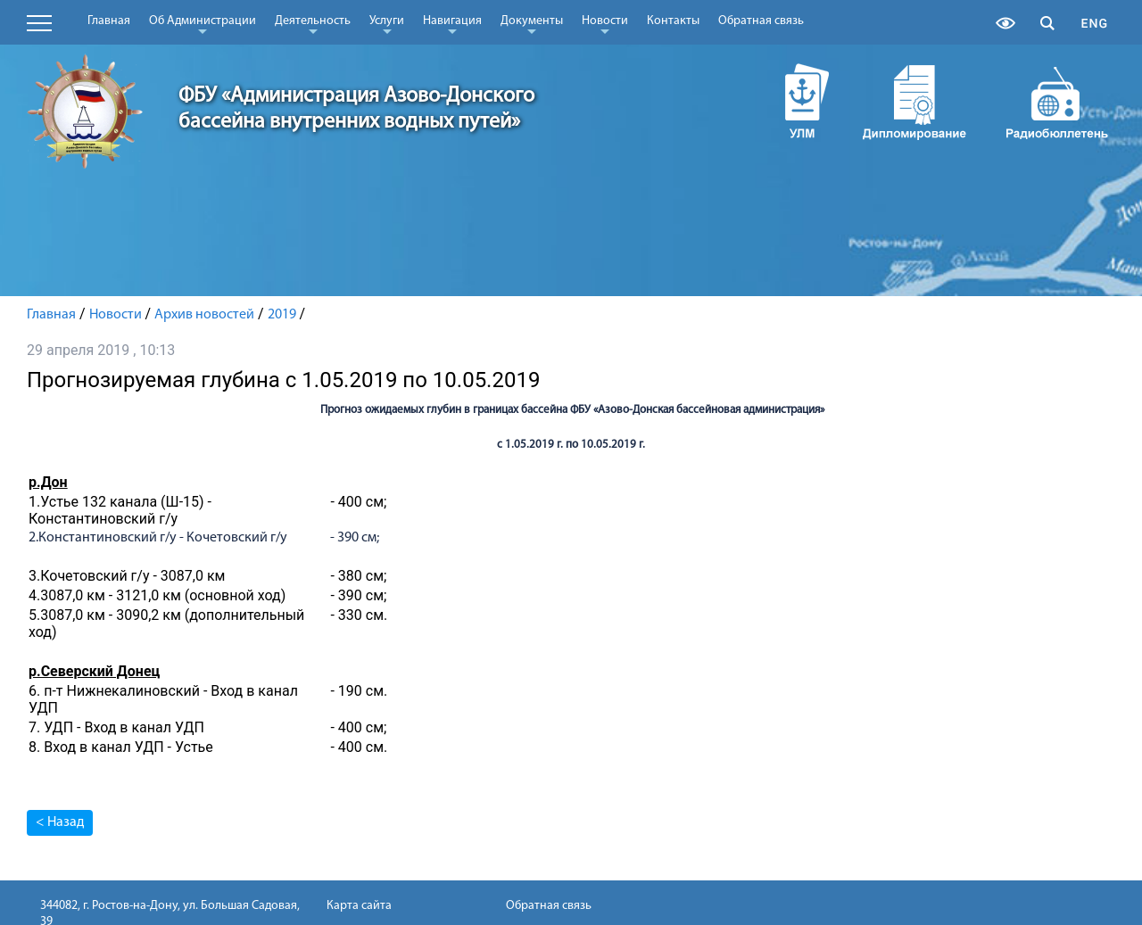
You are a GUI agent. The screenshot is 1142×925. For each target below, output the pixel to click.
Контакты (673, 21)
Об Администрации (202, 24)
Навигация (452, 24)
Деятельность (313, 24)
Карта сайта (359, 906)
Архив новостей (204, 315)
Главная (108, 21)
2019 (282, 315)
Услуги (386, 24)
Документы (532, 24)
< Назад (60, 822)
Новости (605, 24)
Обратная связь (761, 21)
